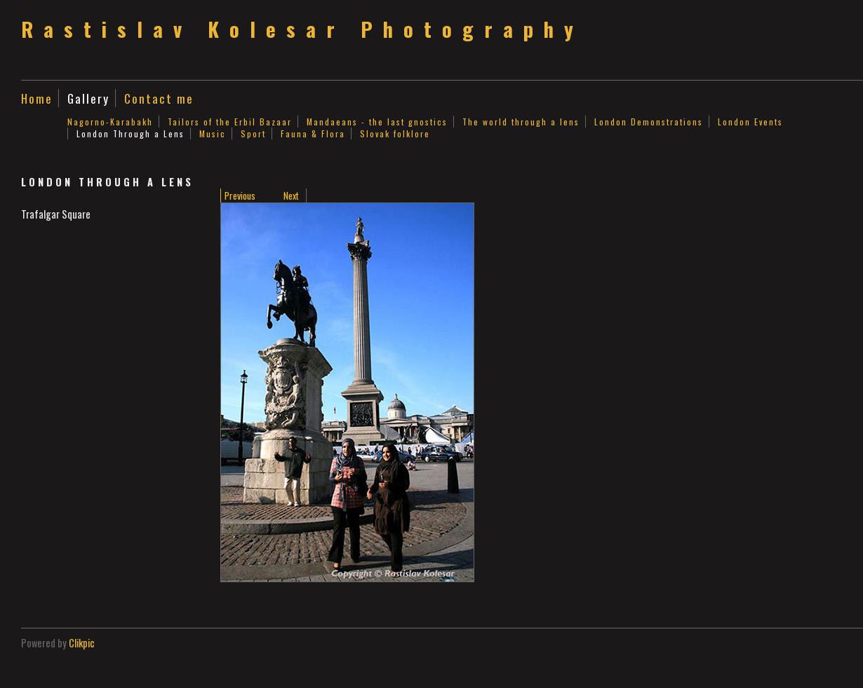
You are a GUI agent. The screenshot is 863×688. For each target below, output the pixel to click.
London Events (750, 122)
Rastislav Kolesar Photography (302, 28)
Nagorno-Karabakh (110, 122)
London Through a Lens (130, 133)
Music (212, 133)
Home (37, 98)
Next (291, 195)
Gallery (88, 98)
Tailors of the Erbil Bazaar (230, 122)
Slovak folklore (395, 133)
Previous (240, 195)
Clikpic (82, 642)
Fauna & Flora (313, 133)
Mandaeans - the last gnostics (377, 122)
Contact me (159, 98)
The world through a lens (521, 122)
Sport (253, 133)
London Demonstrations (648, 122)
